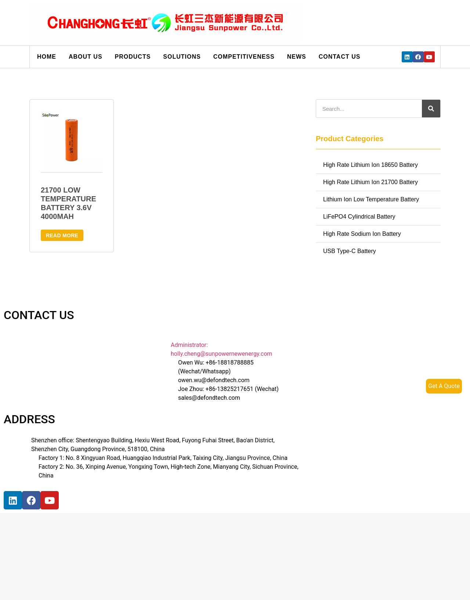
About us (85, 57)
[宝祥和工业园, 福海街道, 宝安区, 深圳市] (81, 544)
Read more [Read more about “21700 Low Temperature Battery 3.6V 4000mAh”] (62, 235)
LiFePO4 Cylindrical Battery (359, 216)
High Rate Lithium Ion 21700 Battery (370, 182)
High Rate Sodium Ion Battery (362, 234)
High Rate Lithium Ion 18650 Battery (370, 165)
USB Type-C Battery (349, 251)
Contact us (340, 57)
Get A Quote (444, 386)
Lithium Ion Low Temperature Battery (371, 199)
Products (133, 57)
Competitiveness (244, 57)
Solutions (181, 57)
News (296, 57)
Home (46, 57)
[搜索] (431, 108)
